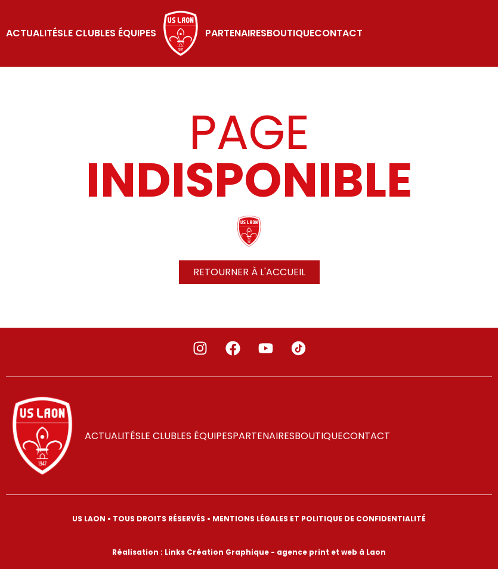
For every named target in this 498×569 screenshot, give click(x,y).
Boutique (290, 33)
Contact (338, 33)
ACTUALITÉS (34, 33)
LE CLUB (81, 33)
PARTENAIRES (236, 33)
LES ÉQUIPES (128, 33)
